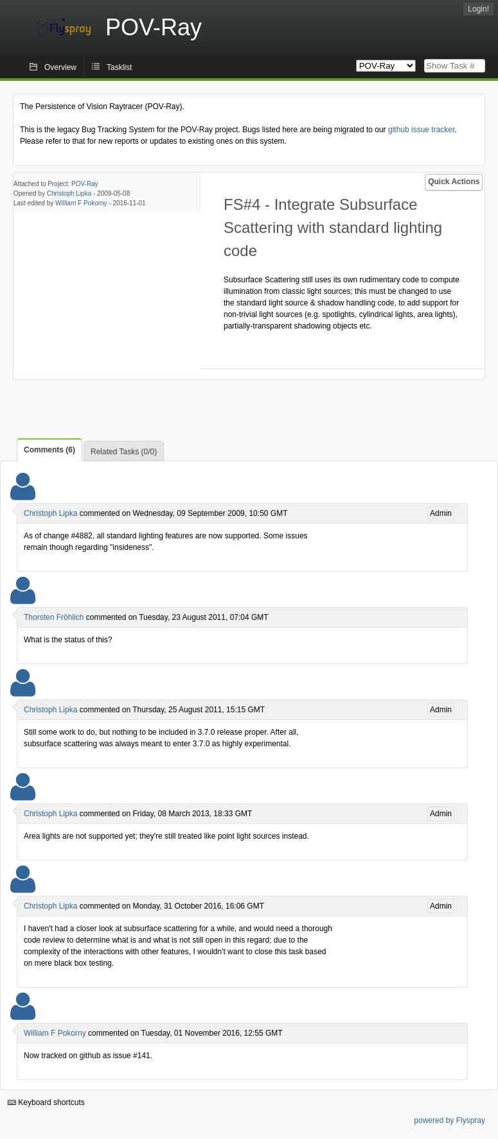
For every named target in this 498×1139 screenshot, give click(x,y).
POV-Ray (84, 183)
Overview (60, 67)
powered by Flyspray (449, 1120)
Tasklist (119, 67)
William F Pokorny (81, 203)
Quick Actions (453, 181)
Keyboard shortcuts (46, 1102)
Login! (478, 8)
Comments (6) (49, 449)
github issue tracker (421, 129)
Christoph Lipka (69, 193)
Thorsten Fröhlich (54, 617)
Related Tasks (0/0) (124, 451)
